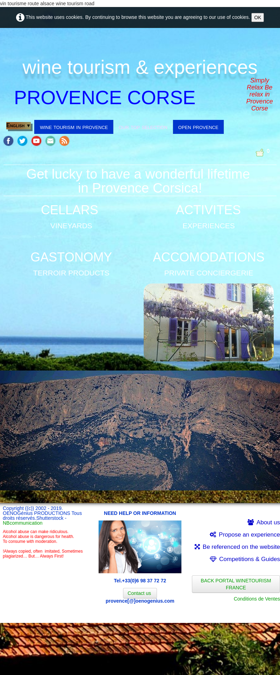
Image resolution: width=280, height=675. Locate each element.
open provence (198, 126)
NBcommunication (23, 523)
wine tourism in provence (74, 126)
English (18, 125)
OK (257, 17)
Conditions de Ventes (257, 599)
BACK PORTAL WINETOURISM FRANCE (236, 584)
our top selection (143, 126)
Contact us (140, 593)
